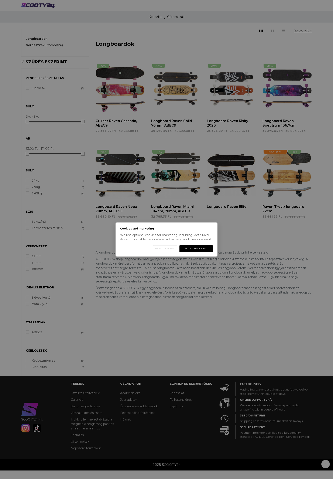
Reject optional (165, 248)
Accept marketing (196, 248)
